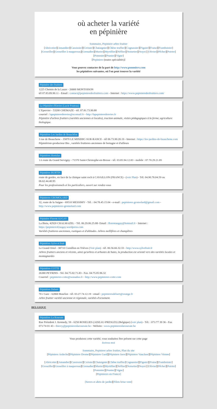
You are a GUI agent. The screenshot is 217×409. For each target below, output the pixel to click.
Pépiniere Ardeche (58, 354)
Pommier (99, 55)
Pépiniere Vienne (159, 354)
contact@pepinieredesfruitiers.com (89, 93)
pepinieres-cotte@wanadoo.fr (66, 277)
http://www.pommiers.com (129, 67)
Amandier (63, 47)
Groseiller (47, 51)
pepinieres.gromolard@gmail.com (141, 202)
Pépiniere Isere (117, 354)
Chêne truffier (116, 47)
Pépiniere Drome (79, 354)
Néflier (121, 51)
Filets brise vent (122, 381)
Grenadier (87, 51)
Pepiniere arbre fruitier (114, 43)
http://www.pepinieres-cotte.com (103, 277)
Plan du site (128, 350)
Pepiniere (98, 59)
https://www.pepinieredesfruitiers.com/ (142, 93)
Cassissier (76, 47)
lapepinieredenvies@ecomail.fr (67, 114)
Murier (99, 51)
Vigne (119, 55)
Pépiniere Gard (99, 354)
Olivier (152, 51)
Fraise (153, 47)
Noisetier (132, 51)
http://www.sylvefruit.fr (139, 248)
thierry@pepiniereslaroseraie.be (73, 325)
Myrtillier (110, 51)
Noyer (142, 51)
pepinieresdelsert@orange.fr (117, 293)
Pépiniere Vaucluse (137, 354)
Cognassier (132, 47)
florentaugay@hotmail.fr (121, 223)
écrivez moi (108, 342)
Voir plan (95, 248)
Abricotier (50, 47)
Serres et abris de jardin (99, 381)
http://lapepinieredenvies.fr (101, 114)
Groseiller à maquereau (68, 51)
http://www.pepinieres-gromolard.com (60, 206)
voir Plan (131, 177)
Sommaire (95, 43)
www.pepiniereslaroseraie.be (120, 325)
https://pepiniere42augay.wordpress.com (61, 227)
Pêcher (162, 51)
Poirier (171, 51)
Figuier (144, 47)
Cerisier (88, 47)
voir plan (137, 322)
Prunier (110, 55)
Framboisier (165, 47)
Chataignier (100, 47)
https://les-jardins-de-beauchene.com (157, 139)
